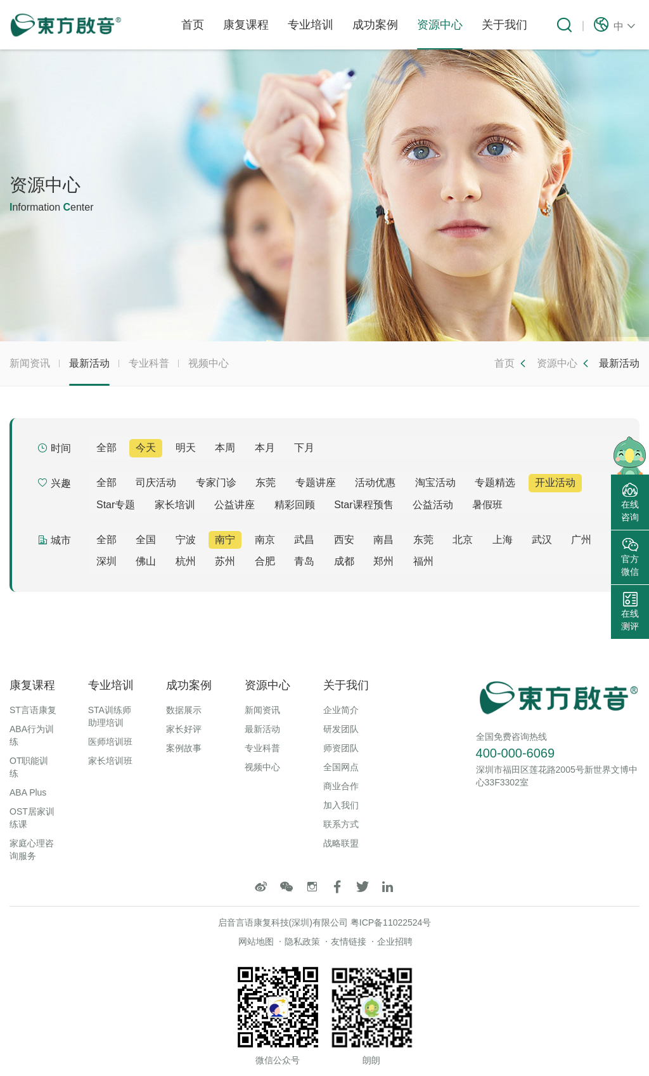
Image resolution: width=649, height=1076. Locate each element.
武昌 (304, 539)
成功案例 (375, 24)
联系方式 (341, 824)
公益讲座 (234, 504)
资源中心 (440, 33)
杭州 (186, 561)
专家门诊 (216, 482)
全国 (146, 539)
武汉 (542, 539)
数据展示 (184, 710)
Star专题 (115, 504)
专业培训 (310, 24)
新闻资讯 (30, 363)
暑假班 (487, 504)
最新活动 (89, 372)
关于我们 (504, 24)
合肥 (265, 561)
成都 (344, 561)
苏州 (225, 561)
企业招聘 (395, 941)
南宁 (225, 539)
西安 (344, 539)
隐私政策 (302, 941)
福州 (423, 561)
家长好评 (184, 729)
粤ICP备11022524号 (391, 922)
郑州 (383, 561)
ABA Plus (28, 792)
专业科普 (149, 363)
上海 (502, 539)
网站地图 (256, 941)
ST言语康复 (33, 710)
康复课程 (246, 24)
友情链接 (348, 941)
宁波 (186, 539)
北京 (463, 539)
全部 (106, 447)
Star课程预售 (363, 504)
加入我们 (341, 805)
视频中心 (208, 363)
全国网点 (341, 767)
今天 (146, 447)
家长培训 (175, 504)
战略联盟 (341, 843)
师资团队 (341, 748)
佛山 (146, 561)
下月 (304, 447)
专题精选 (495, 482)
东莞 (265, 482)
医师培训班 (110, 742)
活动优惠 (375, 482)
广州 (581, 539)
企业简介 (341, 710)
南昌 (383, 539)
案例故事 (184, 748)
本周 (225, 447)
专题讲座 (315, 482)
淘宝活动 (435, 482)
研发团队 (341, 729)
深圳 (106, 561)
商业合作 (341, 786)
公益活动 (433, 504)
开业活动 (555, 482)
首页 (192, 24)
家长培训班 (110, 761)
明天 (186, 447)
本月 (265, 447)
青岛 (304, 561)
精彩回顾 (294, 504)
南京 (265, 539)
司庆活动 (156, 482)
